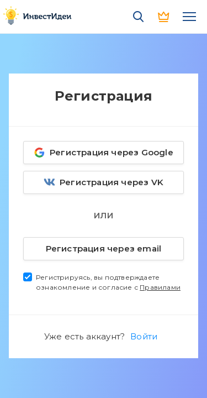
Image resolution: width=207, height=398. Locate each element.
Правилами (160, 287)
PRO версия (164, 17)
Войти (143, 336)
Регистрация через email (93, 246)
